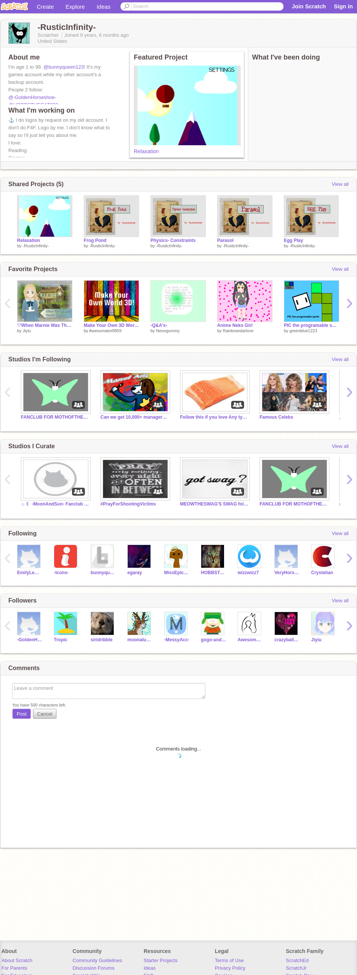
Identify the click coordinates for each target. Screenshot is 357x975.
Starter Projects (161, 960)
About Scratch (17, 960)
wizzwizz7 (248, 572)
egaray (134, 572)
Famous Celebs (276, 417)
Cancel (44, 714)
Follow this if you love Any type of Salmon (214, 417)
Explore (75, 6)
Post (22, 714)
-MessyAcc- (176, 639)
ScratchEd (297, 960)
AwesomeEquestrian (250, 639)
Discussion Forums (93, 968)
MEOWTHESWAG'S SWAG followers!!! (214, 504)
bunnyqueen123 (103, 572)
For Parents (14, 968)
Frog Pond (95, 240)
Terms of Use (229, 960)
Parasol (225, 240)
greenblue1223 (303, 330)
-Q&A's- (158, 325)
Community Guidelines (97, 960)
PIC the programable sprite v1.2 (311, 325)
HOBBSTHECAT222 (213, 572)
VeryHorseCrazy (287, 572)
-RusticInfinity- (36, 245)
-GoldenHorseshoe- (29, 639)
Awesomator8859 (105, 330)
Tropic (60, 639)
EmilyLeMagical (29, 572)
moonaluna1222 (140, 639)
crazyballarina (287, 639)
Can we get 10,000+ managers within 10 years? (134, 417)
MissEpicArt (176, 572)
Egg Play (293, 240)
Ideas (104, 6)
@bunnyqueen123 (64, 67)
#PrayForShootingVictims (128, 504)
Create (45, 6)
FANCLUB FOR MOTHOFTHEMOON (55, 417)
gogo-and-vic (213, 639)
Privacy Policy (230, 968)
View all (340, 184)
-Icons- (61, 572)
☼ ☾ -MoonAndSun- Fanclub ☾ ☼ (55, 504)
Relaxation (146, 151)
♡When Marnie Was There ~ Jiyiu (44, 325)
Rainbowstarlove (238, 330)
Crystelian (322, 572)
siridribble (102, 639)
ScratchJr (296, 968)
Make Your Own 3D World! (111, 325)
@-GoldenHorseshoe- (32, 97)
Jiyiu (27, 330)
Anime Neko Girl (234, 325)
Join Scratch (309, 6)
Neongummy (168, 330)
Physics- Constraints (173, 240)
